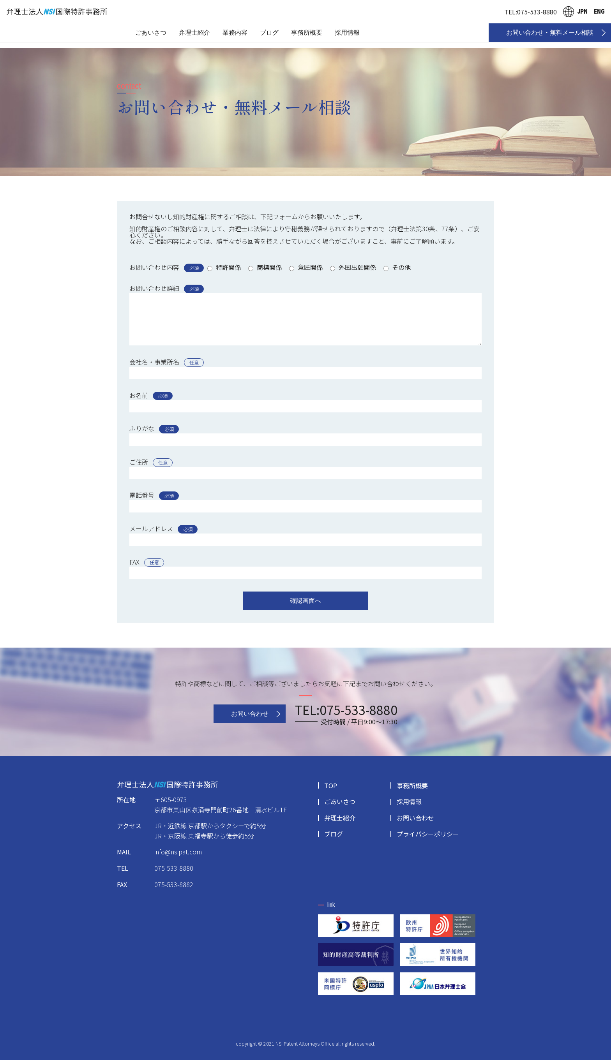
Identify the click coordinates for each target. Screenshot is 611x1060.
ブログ (269, 32)
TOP (330, 785)
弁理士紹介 (194, 32)
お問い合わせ (249, 713)
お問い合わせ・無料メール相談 (549, 32)
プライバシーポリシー (428, 833)
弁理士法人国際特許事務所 (57, 11)
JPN (582, 11)
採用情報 (347, 32)
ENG (599, 11)
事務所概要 (306, 32)
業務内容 (235, 32)
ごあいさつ (150, 32)
